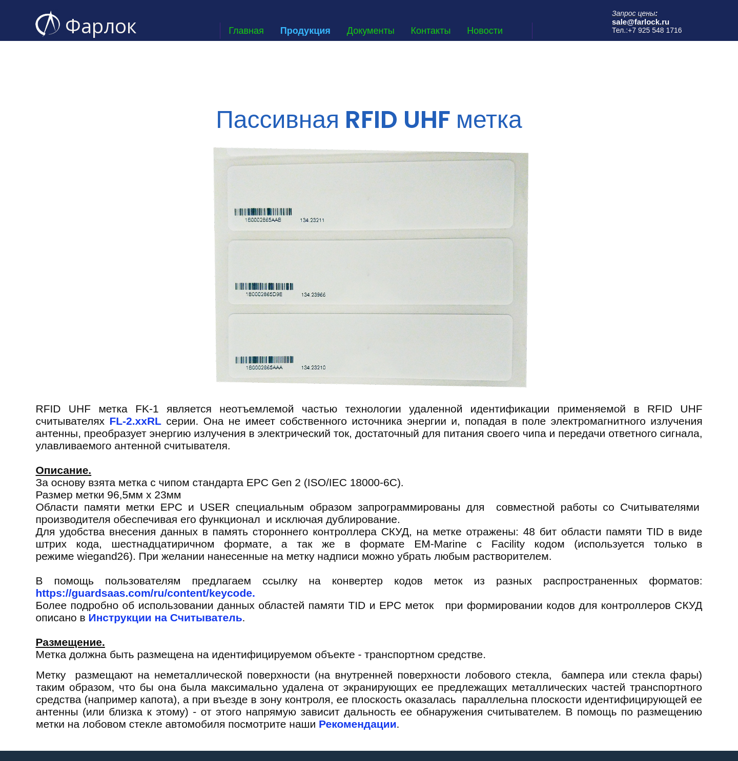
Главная (246, 31)
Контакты (431, 31)
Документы (371, 31)
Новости (485, 31)
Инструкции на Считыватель (165, 617)
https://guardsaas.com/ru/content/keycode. (147, 593)
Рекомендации (358, 724)
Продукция (305, 31)
